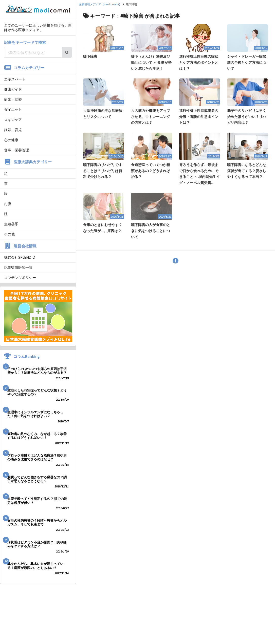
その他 (9, 234)
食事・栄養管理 (16, 150)
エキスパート (14, 79)
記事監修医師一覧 (18, 267)
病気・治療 (13, 99)
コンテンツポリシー (20, 277)
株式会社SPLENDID (19, 257)
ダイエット (13, 109)
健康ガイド (13, 89)
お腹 (7, 203)
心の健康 (11, 140)
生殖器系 (11, 224)
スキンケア (13, 119)
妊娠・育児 (13, 130)
